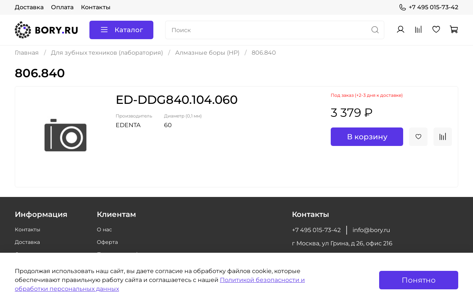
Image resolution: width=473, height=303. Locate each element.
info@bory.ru (371, 230)
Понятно (419, 280)
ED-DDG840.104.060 (177, 99)
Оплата (62, 7)
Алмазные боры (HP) (207, 52)
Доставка (29, 7)
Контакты (95, 7)
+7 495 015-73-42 (428, 7)
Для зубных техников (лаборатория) (107, 52)
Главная (27, 52)
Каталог (121, 29)
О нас (104, 229)
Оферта (107, 242)
